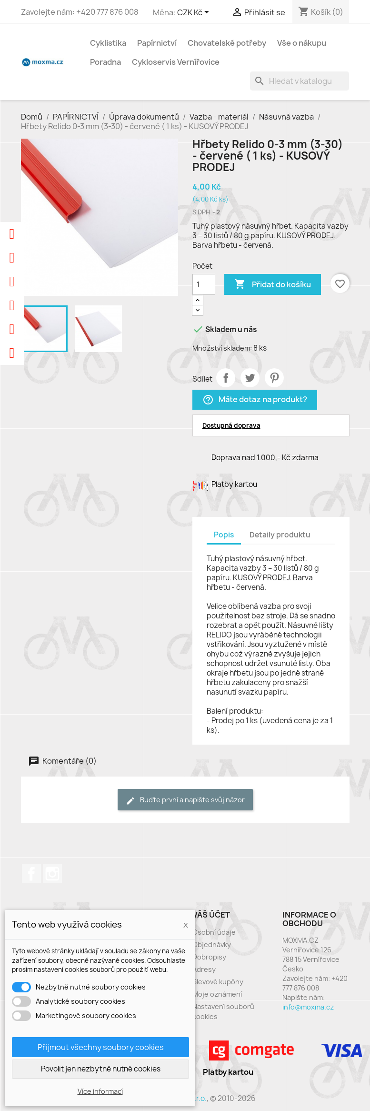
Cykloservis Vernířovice (176, 62)
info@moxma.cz (308, 1006)
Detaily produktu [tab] (280, 535)
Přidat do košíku (272, 284)
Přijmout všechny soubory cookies (101, 1047)
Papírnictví (157, 43)
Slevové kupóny (217, 981)
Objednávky (211, 944)
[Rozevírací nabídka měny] (194, 13)
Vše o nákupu (301, 43)
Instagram (52, 873)
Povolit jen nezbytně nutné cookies (100, 1069)
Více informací (100, 1091)
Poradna (105, 62)
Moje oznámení (217, 994)
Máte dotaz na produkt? (254, 400)
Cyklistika (108, 43)
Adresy (204, 969)
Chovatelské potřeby (227, 43)
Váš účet (211, 914)
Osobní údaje (214, 932)
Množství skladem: (222, 348)
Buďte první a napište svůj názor (185, 800)
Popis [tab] (224, 535)
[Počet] (203, 284)
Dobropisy (209, 956)
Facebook (31, 873)
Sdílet (225, 377)
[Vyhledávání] (299, 81)
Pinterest (274, 377)
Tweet (250, 377)
